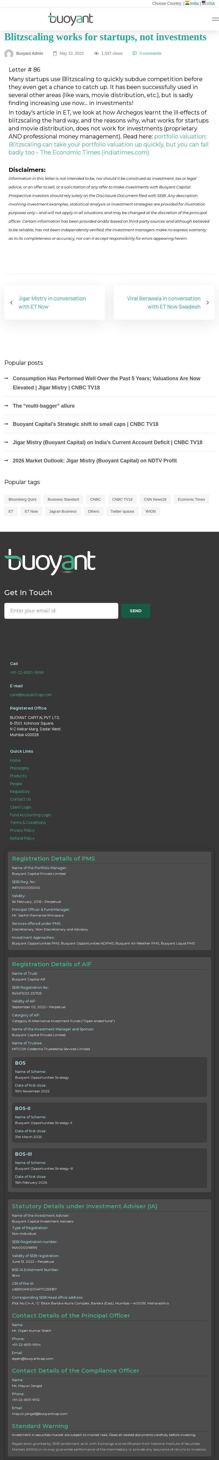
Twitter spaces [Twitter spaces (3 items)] (122, 511)
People (16, 783)
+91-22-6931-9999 (27, 672)
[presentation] (47, 633)
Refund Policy (22, 838)
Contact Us (20, 799)
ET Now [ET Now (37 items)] (31, 511)
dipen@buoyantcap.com (32, 1358)
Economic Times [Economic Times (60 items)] (191, 499)
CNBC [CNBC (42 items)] (95, 499)
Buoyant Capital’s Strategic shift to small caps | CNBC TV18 (86, 424)
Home (15, 760)
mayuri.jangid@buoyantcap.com (40, 1413)
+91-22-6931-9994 (26, 1344)
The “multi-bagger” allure (44, 406)
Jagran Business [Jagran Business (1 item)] (63, 511)
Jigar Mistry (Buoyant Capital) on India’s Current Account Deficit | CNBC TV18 (107, 442)
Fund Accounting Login (30, 814)
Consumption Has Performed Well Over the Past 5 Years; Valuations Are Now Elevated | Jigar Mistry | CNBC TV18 (106, 383)
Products (18, 775)
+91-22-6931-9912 (26, 1399)
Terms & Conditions (28, 822)
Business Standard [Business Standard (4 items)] (63, 499)
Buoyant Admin (23, 53)
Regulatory (20, 791)
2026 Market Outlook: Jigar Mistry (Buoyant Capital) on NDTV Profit (95, 461)
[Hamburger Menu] (215, 19)
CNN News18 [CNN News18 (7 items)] (155, 499)
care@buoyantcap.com (31, 694)
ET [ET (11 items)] (11, 511)
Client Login (20, 807)
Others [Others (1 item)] (93, 511)
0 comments (147, 53)
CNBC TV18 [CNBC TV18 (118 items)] (122, 499)
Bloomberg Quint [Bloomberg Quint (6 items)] (22, 499)
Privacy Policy (22, 830)
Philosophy (19, 768)
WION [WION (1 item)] (151, 511)
